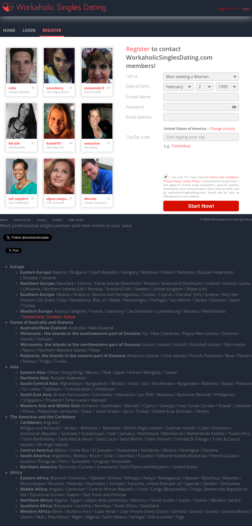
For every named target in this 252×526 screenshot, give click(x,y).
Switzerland (33, 316)
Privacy (41, 220)
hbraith (14, 143)
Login (245, 8)
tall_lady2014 (18, 199)
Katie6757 (53, 143)
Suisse (69, 316)
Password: (135, 107)
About (4, 220)
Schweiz (54, 316)
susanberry (54, 88)
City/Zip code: (138, 137)
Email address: (139, 117)
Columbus (181, 146)
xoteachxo (92, 143)
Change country (222, 128)
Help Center (76, 220)
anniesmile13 (94, 88)
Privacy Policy (172, 181)
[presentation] (201, 162)
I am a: (132, 76)
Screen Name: (138, 97)
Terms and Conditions (224, 177)
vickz (12, 88)
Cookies (57, 220)
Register (52, 30)
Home (9, 30)
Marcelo (90, 199)
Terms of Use (22, 220)
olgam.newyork (57, 199)
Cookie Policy (190, 181)
